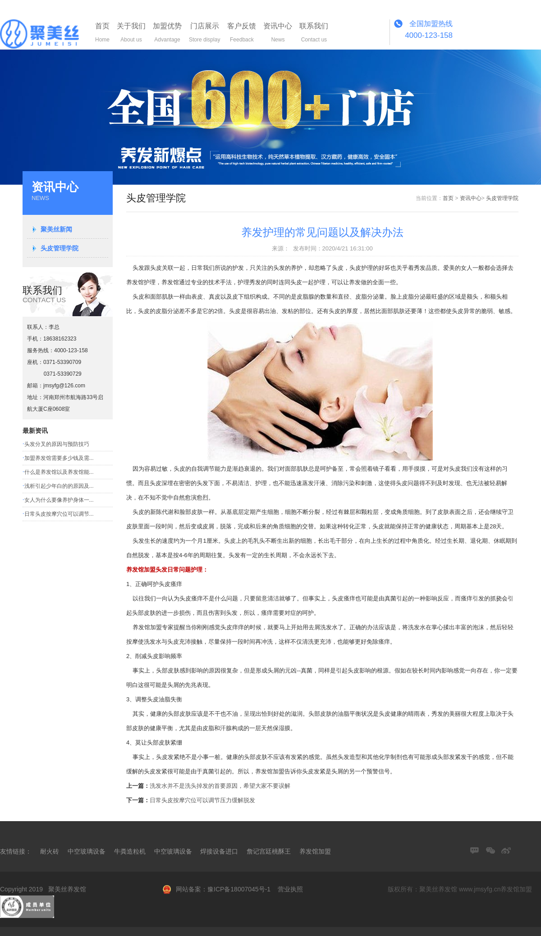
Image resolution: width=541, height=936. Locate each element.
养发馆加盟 (315, 851)
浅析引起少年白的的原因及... (59, 486)
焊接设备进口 (219, 851)
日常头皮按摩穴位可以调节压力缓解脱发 (202, 800)
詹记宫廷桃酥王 (269, 851)
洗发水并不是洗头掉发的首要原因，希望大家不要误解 (220, 785)
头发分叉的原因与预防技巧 (56, 444)
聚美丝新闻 (56, 229)
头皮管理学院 (59, 248)
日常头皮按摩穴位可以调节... (59, 514)
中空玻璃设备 (86, 851)
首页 (448, 198)
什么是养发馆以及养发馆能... (59, 472)
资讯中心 (470, 198)
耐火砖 (49, 851)
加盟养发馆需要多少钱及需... (59, 458)
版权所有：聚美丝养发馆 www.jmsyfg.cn (444, 889)
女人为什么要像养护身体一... (59, 500)
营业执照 (290, 889)
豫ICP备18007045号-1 (238, 889)
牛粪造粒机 (130, 851)
